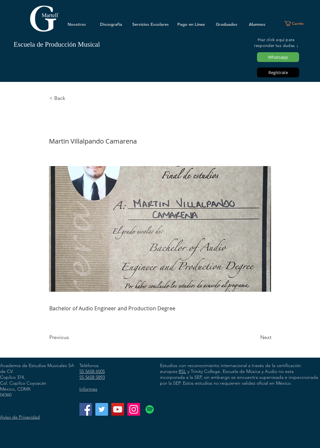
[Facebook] (85, 409)
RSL (182, 371)
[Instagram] (133, 409)
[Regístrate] (278, 72)
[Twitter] (101, 409)
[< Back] (70, 98)
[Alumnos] (257, 24)
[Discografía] (111, 24)
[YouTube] (117, 409)
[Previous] (70, 337)
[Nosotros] (76, 24)
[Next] (255, 337)
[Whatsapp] (278, 57)
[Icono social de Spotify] (149, 409)
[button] (296, 23)
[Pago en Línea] (191, 24)
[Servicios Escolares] (150, 24)
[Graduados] (226, 24)
